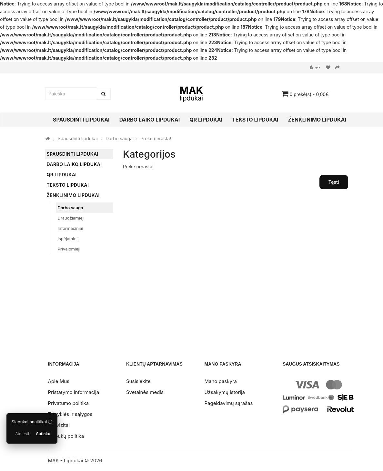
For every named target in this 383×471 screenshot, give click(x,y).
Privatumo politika (68, 403)
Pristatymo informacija (73, 392)
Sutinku (43, 433)
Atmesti (22, 433)
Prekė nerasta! (155, 138)
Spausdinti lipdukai (77, 138)
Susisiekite (138, 381)
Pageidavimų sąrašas (229, 403)
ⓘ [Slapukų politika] (50, 421)
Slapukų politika (66, 436)
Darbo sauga (119, 138)
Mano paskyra (221, 381)
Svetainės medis (145, 392)
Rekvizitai (59, 425)
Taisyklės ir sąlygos (70, 414)
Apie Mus (58, 381)
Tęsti (333, 182)
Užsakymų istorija (225, 392)
